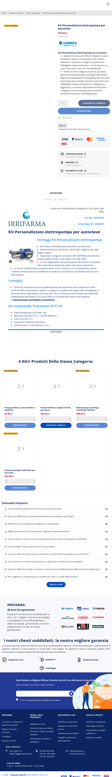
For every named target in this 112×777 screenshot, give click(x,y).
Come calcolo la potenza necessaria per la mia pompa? (33, 509)
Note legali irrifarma (95, 726)
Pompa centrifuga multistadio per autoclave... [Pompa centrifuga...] (19, 471)
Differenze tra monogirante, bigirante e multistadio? (31, 524)
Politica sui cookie (93, 737)
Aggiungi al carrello (94, 103)
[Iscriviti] (71, 693)
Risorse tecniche (9, 740)
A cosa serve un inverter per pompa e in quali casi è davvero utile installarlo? (43, 561)
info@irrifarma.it (76, 751)
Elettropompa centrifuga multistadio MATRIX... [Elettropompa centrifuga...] (87, 408)
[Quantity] (20, 418)
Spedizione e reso (38, 724)
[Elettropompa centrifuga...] (92, 386)
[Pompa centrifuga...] (20, 449)
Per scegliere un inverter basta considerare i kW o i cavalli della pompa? (41, 577)
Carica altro (56, 584)
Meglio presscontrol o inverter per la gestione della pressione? (36, 531)
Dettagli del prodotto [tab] (56, 199)
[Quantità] (63, 103)
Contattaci (6, 736)
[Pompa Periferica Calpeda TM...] (56, 386)
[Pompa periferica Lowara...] (20, 386)
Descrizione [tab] (56, 193)
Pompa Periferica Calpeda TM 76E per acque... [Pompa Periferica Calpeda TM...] (55, 408)
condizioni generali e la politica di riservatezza (43, 700)
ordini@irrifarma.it (77, 754)
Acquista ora (84, 111)
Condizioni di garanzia (68, 722)
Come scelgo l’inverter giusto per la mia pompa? (29, 546)
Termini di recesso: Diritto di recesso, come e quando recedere (42, 731)
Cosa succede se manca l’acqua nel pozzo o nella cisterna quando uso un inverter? (46, 554)
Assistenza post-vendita (68, 733)
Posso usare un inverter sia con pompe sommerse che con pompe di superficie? (45, 539)
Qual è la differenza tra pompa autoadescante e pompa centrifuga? (39, 516)
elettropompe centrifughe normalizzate (34, 299)
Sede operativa (13, 747)
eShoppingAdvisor (9, 652)
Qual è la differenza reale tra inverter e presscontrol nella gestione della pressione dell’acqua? (52, 569)
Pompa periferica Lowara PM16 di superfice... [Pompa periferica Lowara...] (19, 408)
